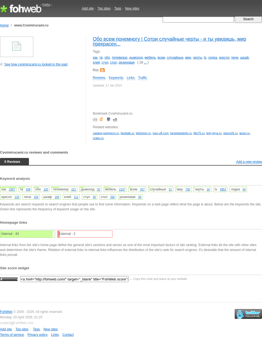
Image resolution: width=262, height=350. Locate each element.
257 (142, 189)
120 (46, 189)
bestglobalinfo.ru (181, 133)
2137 (122, 189)
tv (205, 57)
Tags (117, 8)
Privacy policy (37, 335)
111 (76, 197)
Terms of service (12, 335)
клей (96, 62)
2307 (12, 189)
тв (101, 57)
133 (16, 197)
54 (244, 189)
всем (161, 57)
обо (107, 57)
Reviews (99, 78)
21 (170, 189)
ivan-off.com (161, 133)
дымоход (136, 57)
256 (112, 197)
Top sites (103, 8)
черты (197, 57)
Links (131, 78)
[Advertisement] (41, 107)
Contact (68, 335)
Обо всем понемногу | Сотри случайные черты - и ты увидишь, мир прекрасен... (169, 41)
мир (188, 57)
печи (235, 57)
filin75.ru (199, 133)
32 (98, 189)
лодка (212, 57)
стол (113, 62)
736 (187, 189)
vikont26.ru (230, 133)
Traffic (142, 78)
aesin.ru (244, 133)
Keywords (116, 78)
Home (4, 25)
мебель (150, 57)
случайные (175, 57)
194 (57, 197)
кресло (224, 57)
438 (28, 189)
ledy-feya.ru (214, 133)
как (95, 57)
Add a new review (249, 162)
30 (139, 197)
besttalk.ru (127, 133)
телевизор (119, 57)
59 (94, 197)
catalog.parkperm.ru (106, 133)
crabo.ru (98, 138)
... (145, 62)
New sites (132, 8)
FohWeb (6, 312)
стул (105, 62)
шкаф (244, 57)
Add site (88, 8)
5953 (223, 189)
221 (73, 189)
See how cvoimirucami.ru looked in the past (35, 64)
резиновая (127, 62)
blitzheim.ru (143, 133)
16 (208, 189)
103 (36, 197)
